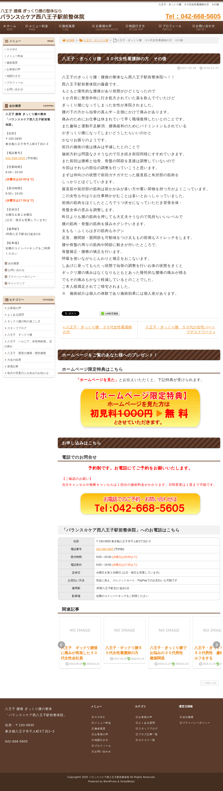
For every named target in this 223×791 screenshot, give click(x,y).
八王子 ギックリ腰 (93, 40)
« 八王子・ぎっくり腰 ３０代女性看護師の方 (97, 329)
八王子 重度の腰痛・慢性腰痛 (26, 353)
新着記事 (12, 366)
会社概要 (13, 263)
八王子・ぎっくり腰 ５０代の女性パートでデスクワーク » (180, 329)
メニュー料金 (40, 27)
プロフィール (174, 27)
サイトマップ (16, 283)
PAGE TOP (209, 682)
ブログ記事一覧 (146, 734)
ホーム (12, 27)
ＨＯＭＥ (12, 49)
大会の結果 (14, 359)
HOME (68, 40)
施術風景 (74, 27)
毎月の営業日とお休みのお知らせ (28, 373)
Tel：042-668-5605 (193, 16)
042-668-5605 (104, 549)
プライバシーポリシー (22, 276)
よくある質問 (15, 314)
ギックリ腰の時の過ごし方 (23, 321)
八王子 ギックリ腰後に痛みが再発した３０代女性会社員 (79, 653)
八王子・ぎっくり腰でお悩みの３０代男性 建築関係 (168, 653)
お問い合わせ (207, 27)
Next (216, 645)
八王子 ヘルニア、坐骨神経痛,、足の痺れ (28, 344)
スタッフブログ (17, 328)
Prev (61, 645)
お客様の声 (107, 27)
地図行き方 (140, 27)
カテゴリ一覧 (145, 740)
